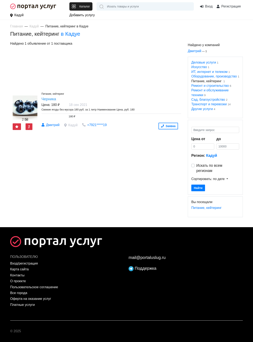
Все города (18, 293)
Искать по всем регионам (209, 168)
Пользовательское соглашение (34, 287)
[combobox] (145, 6)
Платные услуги (22, 304)
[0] (202, 146)
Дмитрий (194, 51)
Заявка (168, 126)
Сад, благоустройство (208, 99)
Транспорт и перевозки (209, 104)
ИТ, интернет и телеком (209, 72)
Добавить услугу (82, 15)
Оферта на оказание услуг (30, 298)
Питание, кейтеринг (206, 208)
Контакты (17, 275)
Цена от (198, 139)
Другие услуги (202, 109)
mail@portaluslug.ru (147, 257)
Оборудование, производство (214, 76)
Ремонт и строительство (210, 85)
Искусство (199, 67)
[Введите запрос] (215, 130)
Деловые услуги (203, 62)
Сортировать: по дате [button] (208, 179)
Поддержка (142, 268)
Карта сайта (19, 269)
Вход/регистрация (24, 263)
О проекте (18, 281)
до (218, 139)
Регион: (204, 155)
